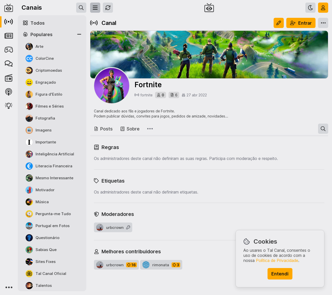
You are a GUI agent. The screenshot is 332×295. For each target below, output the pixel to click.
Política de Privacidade (277, 260)
